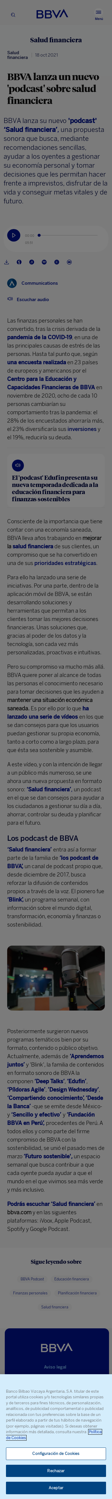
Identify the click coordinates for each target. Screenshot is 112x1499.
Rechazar (56, 1471)
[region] (56, 1436)
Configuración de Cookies (55, 1453)
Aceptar (56, 1488)
